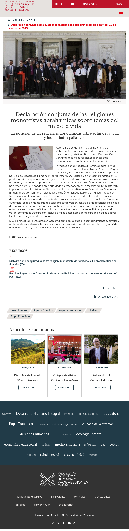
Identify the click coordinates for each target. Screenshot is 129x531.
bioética (93, 310)
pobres (114, 444)
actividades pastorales (65, 424)
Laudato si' (111, 413)
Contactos (80, 497)
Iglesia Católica (43, 310)
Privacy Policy (42, 505)
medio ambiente (67, 444)
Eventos (69, 413)
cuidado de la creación (98, 424)
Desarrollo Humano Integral (38, 413)
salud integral (19, 310)
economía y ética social (20, 444)
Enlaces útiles (102, 497)
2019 (30, 20)
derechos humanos (34, 434)
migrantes (90, 444)
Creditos (20, 505)
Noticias (18, 20)
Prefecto (43, 424)
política (31, 454)
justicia (45, 444)
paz (103, 444)
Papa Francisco (20, 316)
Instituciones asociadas (29, 497)
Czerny (6, 413)
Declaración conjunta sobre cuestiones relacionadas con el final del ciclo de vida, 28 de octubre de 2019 (62, 26)
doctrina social (63, 434)
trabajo (93, 454)
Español (119, 3)
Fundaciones (58, 497)
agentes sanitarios (70, 310)
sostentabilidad (73, 454)
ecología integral (89, 434)
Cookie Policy (66, 505)
